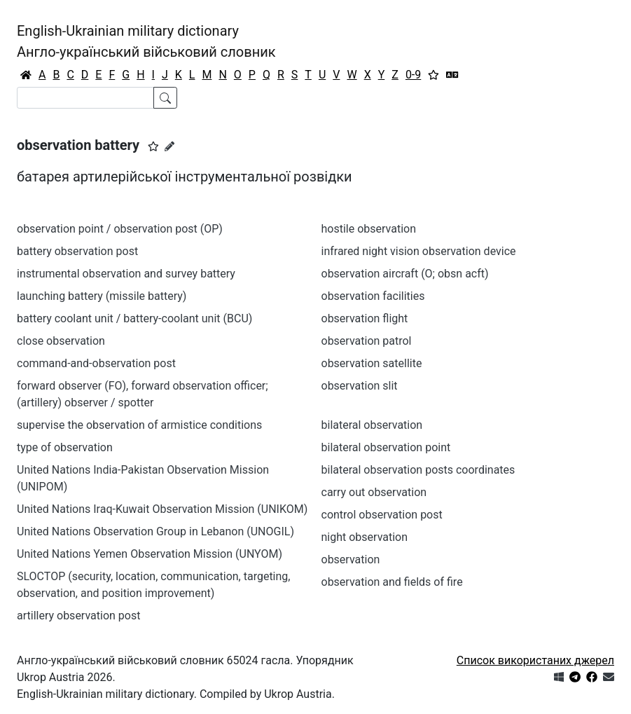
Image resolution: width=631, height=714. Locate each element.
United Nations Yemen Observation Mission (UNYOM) (149, 554)
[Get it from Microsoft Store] (559, 677)
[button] (153, 146)
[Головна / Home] (26, 75)
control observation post (382, 514)
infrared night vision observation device (418, 251)
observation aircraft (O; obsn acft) (405, 273)
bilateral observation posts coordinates (418, 469)
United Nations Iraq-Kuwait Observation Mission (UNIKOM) (162, 509)
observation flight (364, 318)
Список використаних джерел (535, 660)
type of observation (65, 447)
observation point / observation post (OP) (120, 228)
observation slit (359, 385)
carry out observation (374, 492)
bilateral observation (372, 425)
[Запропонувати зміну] (169, 146)
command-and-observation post (96, 363)
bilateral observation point (386, 447)
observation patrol (366, 341)
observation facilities (373, 296)
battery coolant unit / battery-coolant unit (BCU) (134, 318)
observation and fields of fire (392, 582)
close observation (61, 341)
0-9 (413, 74)
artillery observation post (78, 615)
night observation (364, 537)
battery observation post (77, 251)
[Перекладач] (452, 75)
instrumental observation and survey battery (126, 273)
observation (350, 559)
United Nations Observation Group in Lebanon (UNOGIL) (155, 531)
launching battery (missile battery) (101, 296)
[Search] (85, 98)
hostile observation (369, 228)
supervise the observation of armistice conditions (139, 425)
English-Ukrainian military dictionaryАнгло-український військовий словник (146, 41)
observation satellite (371, 363)
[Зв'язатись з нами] (608, 677)
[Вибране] (433, 75)
